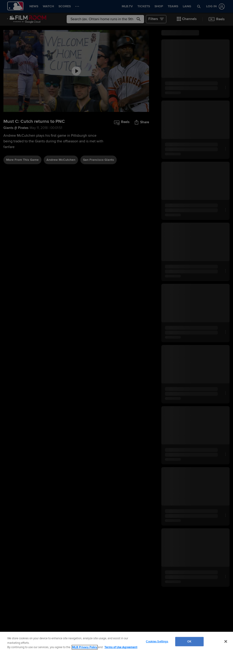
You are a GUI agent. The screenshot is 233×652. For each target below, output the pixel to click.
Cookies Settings (157, 641)
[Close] (226, 641)
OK (189, 641)
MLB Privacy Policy (84, 647)
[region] (116, 642)
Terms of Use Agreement (120, 647)
